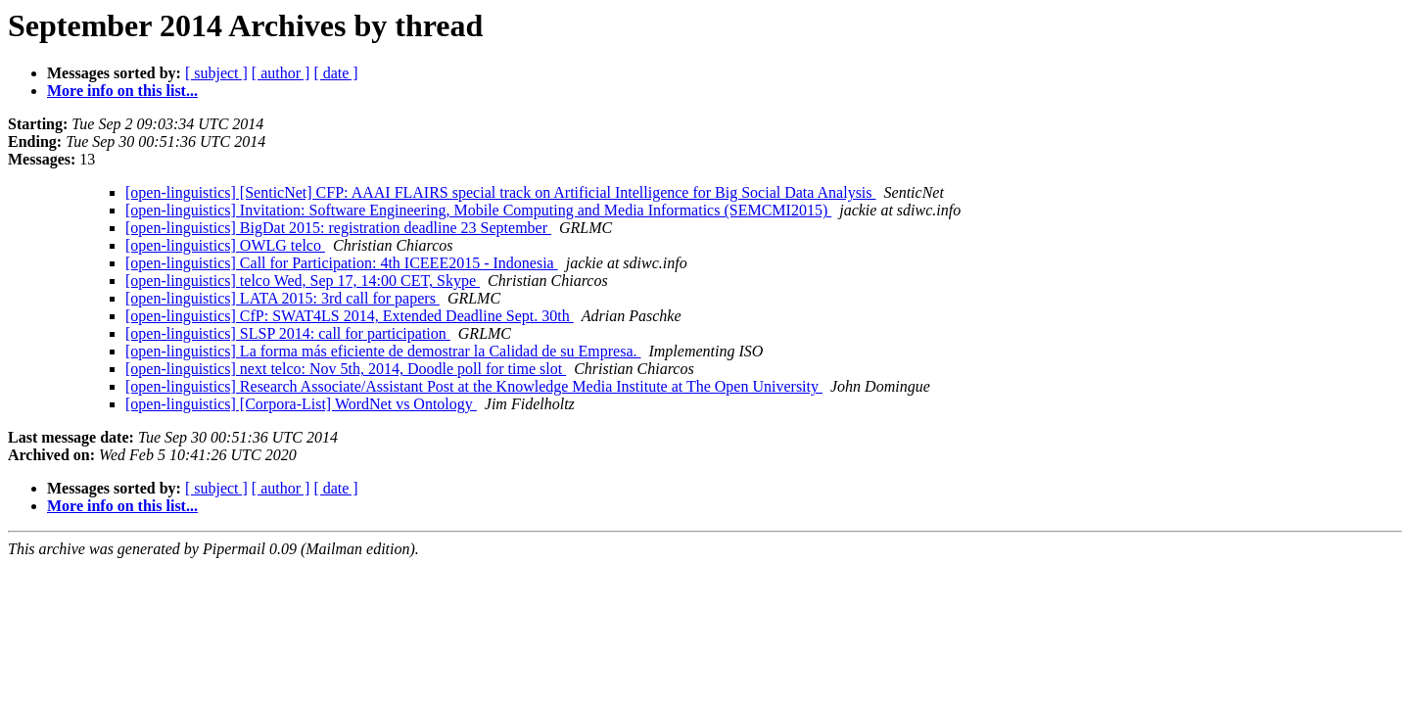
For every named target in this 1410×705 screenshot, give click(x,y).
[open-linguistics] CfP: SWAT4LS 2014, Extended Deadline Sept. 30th (349, 315)
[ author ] (281, 73)
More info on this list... (122, 90)
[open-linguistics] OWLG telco (225, 245)
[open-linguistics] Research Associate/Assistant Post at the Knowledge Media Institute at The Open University (473, 386)
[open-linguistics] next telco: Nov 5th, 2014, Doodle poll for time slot (345, 368)
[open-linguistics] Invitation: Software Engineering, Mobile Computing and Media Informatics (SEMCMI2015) (478, 210)
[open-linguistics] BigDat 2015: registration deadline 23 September (338, 227)
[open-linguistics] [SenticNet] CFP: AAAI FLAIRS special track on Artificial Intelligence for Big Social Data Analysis (500, 192)
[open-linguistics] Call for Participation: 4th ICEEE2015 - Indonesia (341, 263)
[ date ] (335, 73)
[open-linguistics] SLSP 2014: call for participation (287, 333)
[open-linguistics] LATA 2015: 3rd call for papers (282, 298)
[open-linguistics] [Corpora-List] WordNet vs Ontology (301, 404)
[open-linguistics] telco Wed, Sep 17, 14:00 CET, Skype (302, 280)
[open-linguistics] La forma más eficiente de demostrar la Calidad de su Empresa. (382, 351)
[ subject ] (216, 73)
